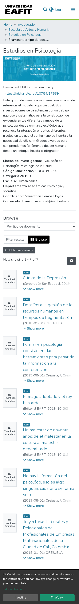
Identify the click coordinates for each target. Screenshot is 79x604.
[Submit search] (45, 9)
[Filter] (15, 240)
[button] (51, 9)
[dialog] (39, 587)
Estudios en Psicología (25, 34)
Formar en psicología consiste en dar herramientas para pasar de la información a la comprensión (48, 357)
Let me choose (13, 589)
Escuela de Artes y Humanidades (29, 29)
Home (7, 24)
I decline (20, 598)
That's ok (57, 598)
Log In (60, 9)
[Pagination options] (71, 261)
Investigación (26, 24)
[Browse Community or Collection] (39, 226)
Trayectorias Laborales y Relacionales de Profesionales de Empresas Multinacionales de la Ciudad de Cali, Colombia (48, 534)
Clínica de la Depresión (44, 278)
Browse (39, 239)
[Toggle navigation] (73, 9)
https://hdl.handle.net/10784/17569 (32, 93)
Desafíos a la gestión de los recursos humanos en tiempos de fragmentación (49, 311)
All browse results (19, 250)
